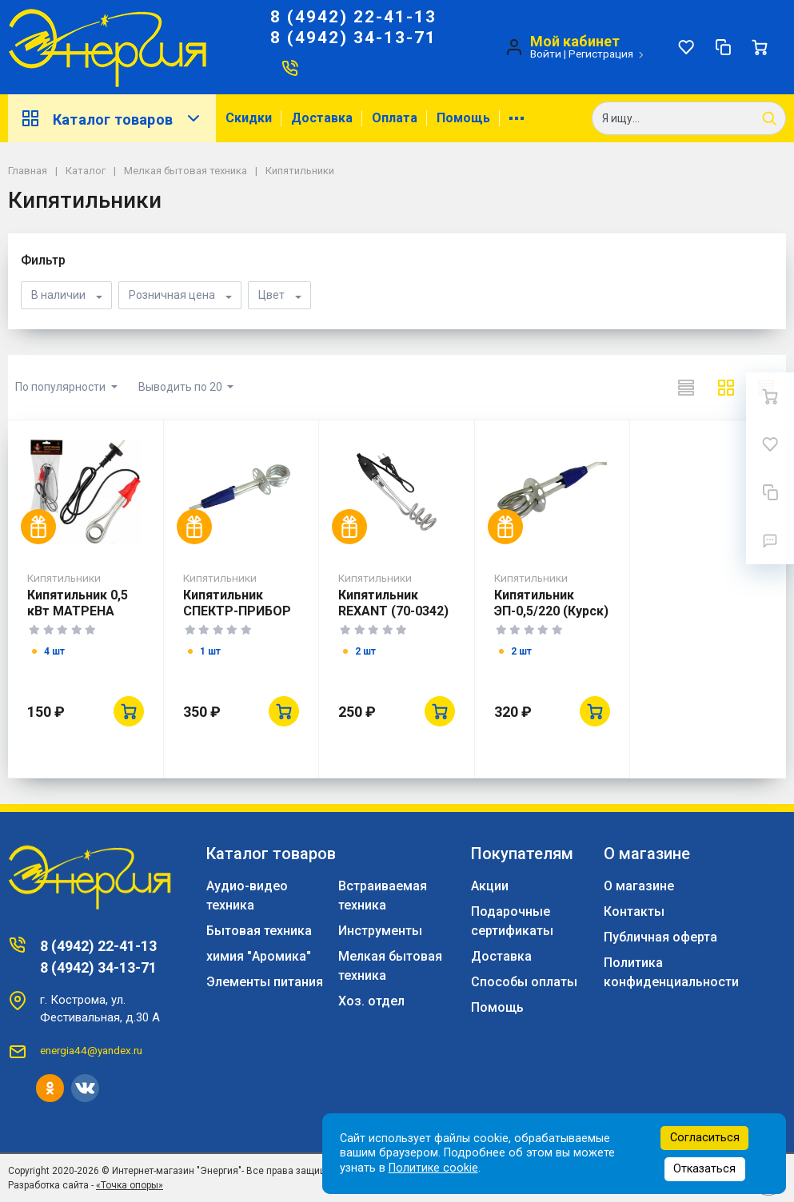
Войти (545, 53)
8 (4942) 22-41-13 (353, 16)
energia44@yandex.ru (91, 1050)
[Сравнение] (723, 47)
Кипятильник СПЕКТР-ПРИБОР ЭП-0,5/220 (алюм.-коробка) (241, 619)
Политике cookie (433, 1168)
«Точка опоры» (129, 1185)
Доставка (322, 117)
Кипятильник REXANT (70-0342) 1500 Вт (393, 611)
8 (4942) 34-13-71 (353, 37)
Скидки (248, 117)
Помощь (463, 117)
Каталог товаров (112, 118)
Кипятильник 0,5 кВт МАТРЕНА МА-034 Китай (77, 611)
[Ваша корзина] (760, 47)
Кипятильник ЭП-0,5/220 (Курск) (551, 603)
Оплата (394, 117)
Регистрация (601, 53)
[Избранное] (686, 47)
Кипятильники (64, 577)
